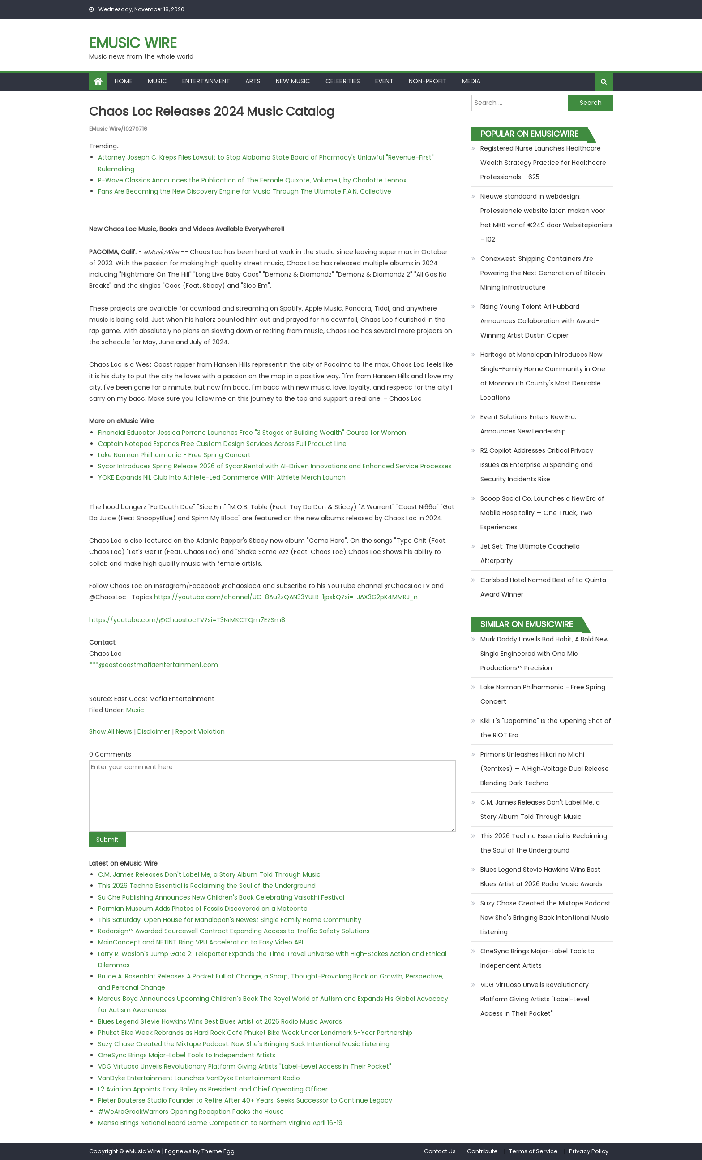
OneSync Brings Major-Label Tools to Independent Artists (186, 1055)
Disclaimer (153, 731)
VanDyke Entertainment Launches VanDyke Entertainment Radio (199, 1077)
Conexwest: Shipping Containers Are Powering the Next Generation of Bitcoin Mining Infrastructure (542, 273)
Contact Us (440, 1151)
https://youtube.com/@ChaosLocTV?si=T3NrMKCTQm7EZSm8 (187, 619)
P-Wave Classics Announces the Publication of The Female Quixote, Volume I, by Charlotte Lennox (252, 180)
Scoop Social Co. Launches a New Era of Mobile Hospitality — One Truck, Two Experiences (542, 513)
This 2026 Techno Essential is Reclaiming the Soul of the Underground (207, 885)
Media (471, 81)
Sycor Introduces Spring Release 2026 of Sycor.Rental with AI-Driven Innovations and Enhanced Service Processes (275, 466)
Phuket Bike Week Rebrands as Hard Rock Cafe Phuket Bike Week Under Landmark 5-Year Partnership (255, 1032)
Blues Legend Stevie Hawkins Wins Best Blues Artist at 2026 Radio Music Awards (220, 1021)
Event (384, 81)
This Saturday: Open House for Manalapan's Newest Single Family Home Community (229, 919)
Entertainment (206, 81)
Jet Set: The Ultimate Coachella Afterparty (530, 553)
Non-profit (428, 81)
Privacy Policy (588, 1151)
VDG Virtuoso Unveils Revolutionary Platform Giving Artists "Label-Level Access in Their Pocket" (244, 1066)
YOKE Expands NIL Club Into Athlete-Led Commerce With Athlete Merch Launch (222, 477)
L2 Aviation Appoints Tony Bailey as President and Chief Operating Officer (213, 1088)
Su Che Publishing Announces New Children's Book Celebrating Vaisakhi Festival (221, 896)
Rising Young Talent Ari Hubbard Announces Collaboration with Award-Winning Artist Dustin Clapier (539, 321)
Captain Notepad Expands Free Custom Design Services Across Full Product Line (222, 443)
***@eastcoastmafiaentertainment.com (153, 664)
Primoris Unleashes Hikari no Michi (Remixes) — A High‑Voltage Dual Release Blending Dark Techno (544, 769)
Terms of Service (533, 1151)
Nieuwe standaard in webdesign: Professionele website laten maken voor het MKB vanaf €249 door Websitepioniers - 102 (546, 218)
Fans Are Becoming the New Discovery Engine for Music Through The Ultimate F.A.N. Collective (244, 191)
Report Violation (200, 731)
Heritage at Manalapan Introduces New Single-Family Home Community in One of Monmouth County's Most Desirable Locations (542, 376)
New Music (293, 81)
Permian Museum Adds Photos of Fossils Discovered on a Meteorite (203, 908)
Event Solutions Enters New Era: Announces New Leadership (528, 424)
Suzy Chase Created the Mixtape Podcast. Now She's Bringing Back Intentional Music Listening (244, 1043)
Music (157, 81)
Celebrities (342, 81)
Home (124, 81)
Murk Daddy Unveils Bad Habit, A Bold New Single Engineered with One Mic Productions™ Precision (544, 653)
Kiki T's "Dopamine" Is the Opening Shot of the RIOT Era (545, 728)
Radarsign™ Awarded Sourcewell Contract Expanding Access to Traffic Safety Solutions (234, 930)
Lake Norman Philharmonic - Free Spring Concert (174, 454)
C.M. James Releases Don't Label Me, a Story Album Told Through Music (209, 874)
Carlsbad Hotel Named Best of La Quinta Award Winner (543, 587)
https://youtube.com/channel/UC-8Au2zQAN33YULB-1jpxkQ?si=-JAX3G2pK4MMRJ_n (286, 597)
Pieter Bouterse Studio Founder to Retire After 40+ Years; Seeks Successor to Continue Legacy (245, 1100)
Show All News (110, 731)
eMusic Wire (133, 43)
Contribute (482, 1151)
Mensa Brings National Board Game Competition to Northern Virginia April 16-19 (220, 1122)
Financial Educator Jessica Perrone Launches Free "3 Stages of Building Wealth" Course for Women (252, 432)
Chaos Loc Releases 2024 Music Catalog (214, 111)
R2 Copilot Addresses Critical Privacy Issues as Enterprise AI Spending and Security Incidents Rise (536, 465)
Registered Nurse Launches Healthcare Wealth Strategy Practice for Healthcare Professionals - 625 (543, 163)
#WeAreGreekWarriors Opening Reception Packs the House (191, 1111)
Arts (253, 81)
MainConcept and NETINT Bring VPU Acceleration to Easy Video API (200, 942)
